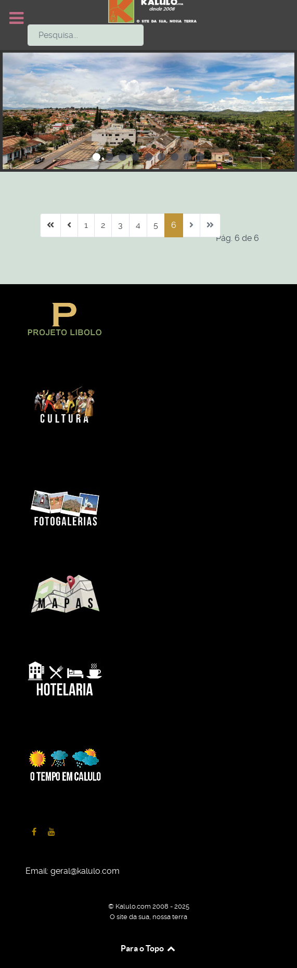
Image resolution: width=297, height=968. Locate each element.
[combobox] (86, 35)
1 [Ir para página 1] (86, 225)
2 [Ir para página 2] (103, 225)
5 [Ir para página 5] (155, 225)
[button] (96, 157)
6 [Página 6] (173, 225)
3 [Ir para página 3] (120, 225)
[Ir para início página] (50, 225)
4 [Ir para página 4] (138, 225)
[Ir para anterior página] (69, 225)
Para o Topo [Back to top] (148, 948)
